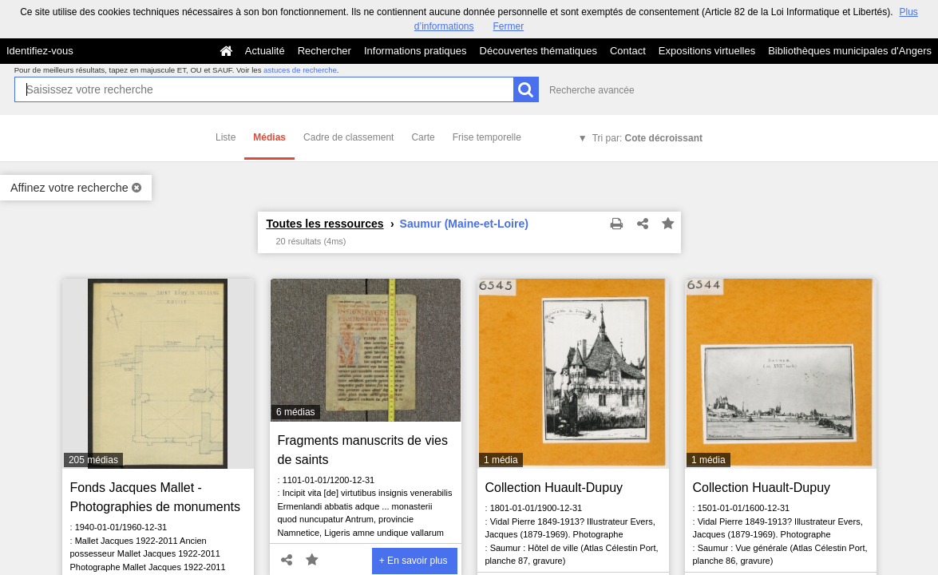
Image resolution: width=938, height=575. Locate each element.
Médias (269, 137)
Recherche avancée (592, 90)
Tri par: (647, 138)
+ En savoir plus (413, 560)
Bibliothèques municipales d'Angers (850, 51)
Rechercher (324, 51)
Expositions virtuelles (707, 51)
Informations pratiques (415, 51)
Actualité (265, 51)
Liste (225, 137)
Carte (422, 137)
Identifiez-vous (39, 51)
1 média (501, 460)
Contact (628, 51)
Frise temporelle (487, 137)
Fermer (508, 26)
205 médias (93, 460)
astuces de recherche (300, 69)
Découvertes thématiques (538, 51)
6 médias (295, 412)
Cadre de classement (348, 137)
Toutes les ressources (325, 223)
